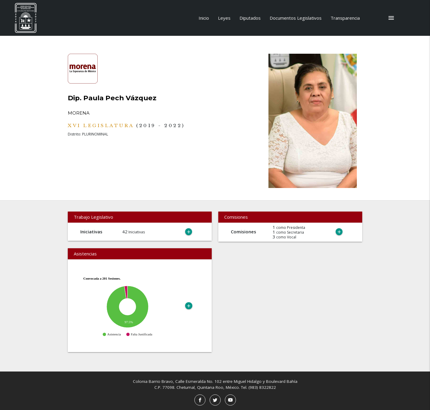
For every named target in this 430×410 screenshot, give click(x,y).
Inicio (204, 18)
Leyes (224, 18)
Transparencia (345, 18)
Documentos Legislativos (296, 18)
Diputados (250, 18)
